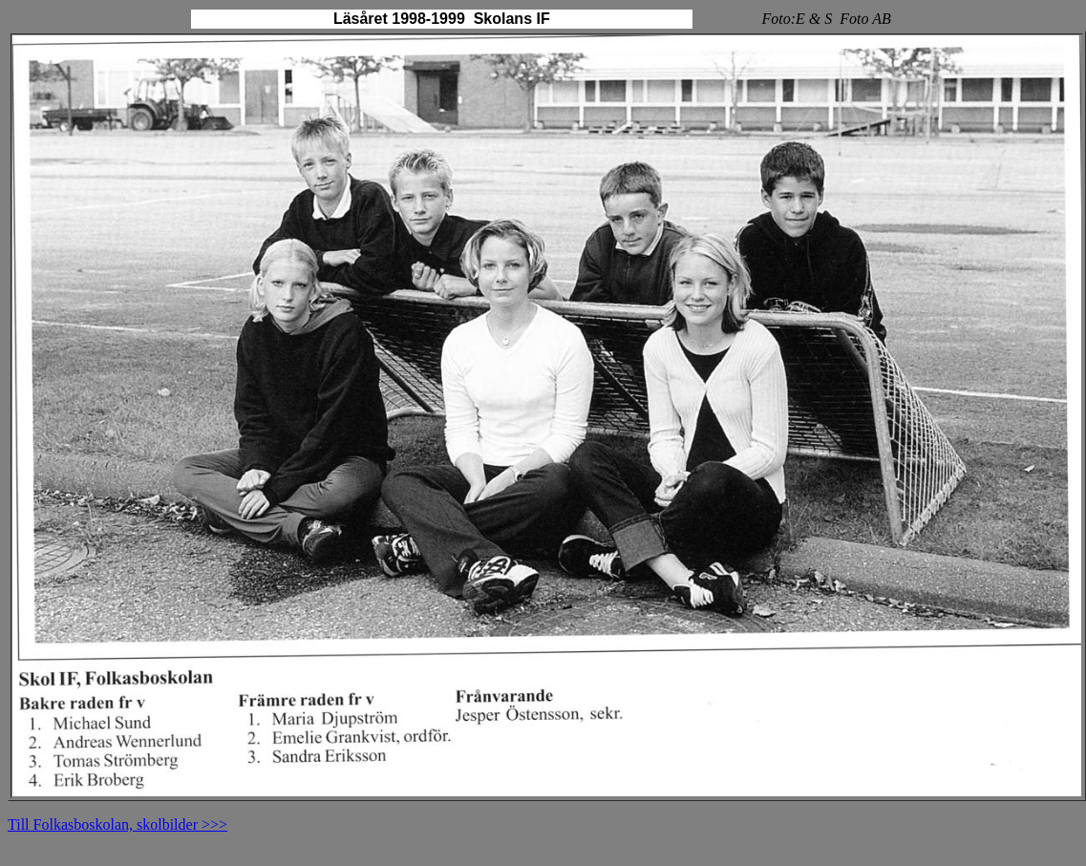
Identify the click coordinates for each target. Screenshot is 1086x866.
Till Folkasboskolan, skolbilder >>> (117, 824)
